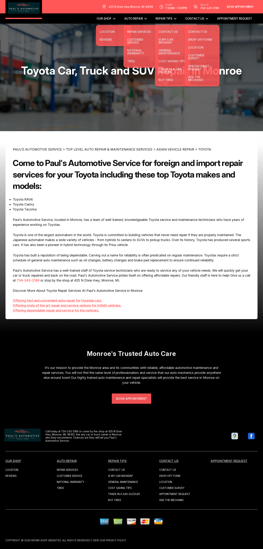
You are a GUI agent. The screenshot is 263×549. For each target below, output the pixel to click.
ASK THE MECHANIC (171, 500)
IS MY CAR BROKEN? (120, 475)
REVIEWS (11, 475)
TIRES (60, 487)
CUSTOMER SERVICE (69, 475)
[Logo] (23, 9)
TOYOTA (204, 160)
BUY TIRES (114, 500)
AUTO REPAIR (133, 18)
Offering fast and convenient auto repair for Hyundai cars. (57, 311)
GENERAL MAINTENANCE (123, 481)
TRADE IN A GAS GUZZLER (124, 494)
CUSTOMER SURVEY (171, 487)
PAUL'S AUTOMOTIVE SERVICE (37, 160)
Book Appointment (240, 6)
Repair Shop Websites (46, 540)
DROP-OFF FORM (169, 475)
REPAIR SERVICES (67, 469)
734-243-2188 (28, 291)
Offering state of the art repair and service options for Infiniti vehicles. (67, 316)
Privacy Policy (116, 540)
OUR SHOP (104, 18)
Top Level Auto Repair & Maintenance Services (109, 160)
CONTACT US (194, 18)
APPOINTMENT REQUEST (234, 18)
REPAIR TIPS (164, 18)
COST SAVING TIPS (120, 487)
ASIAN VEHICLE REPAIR (175, 160)
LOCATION (11, 469)
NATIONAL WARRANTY (70, 481)
